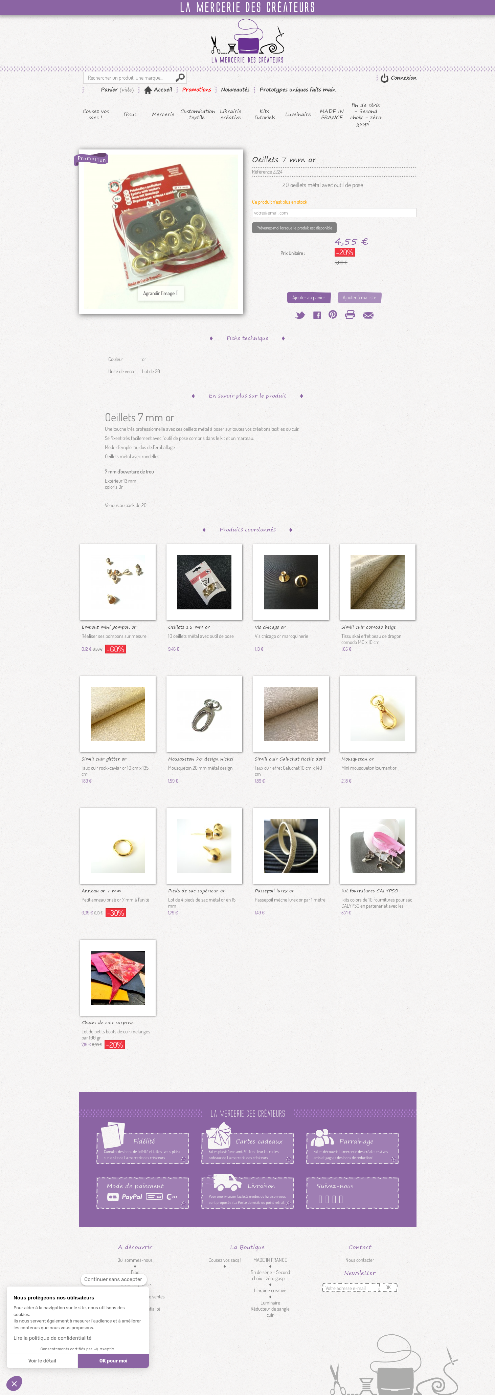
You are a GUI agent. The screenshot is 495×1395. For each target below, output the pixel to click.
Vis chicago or (270, 626)
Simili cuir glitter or (104, 758)
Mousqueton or (357, 758)
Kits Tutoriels (264, 114)
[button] (14, 1383)
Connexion (403, 77)
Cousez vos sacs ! (96, 114)
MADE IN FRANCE (332, 114)
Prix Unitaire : (292, 253)
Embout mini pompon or (109, 626)
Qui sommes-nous (135, 1260)
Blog (135, 1272)
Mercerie (163, 114)
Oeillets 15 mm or (189, 626)
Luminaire (298, 114)
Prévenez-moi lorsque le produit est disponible (294, 227)
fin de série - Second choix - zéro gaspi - (365, 114)
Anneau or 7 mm (101, 890)
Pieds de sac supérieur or (196, 890)
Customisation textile (197, 114)
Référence (262, 172)
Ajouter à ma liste (359, 297)
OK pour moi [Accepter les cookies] (113, 1361)
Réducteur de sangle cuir (270, 1312)
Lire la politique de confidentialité (52, 1338)
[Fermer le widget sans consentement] (114, 1280)
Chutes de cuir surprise (108, 1022)
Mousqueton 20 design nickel (200, 758)
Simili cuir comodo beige (368, 626)
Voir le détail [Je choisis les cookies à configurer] (42, 1361)
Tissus (129, 114)
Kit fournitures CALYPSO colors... (369, 890)
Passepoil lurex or (274, 890)
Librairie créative (230, 114)
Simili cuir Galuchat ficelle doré (290, 758)
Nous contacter (359, 1260)
